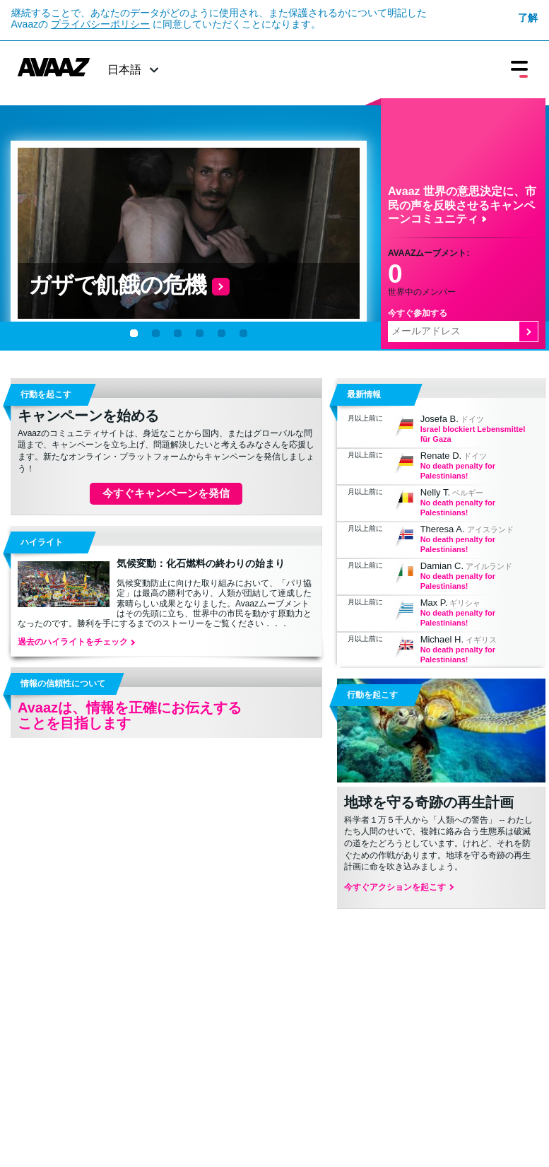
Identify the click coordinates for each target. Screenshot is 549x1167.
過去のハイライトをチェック (76, 642)
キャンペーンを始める (88, 415)
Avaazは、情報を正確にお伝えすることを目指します (130, 715)
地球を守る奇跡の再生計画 (429, 802)
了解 (528, 17)
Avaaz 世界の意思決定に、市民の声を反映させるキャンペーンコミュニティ (462, 204)
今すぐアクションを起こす (398, 887)
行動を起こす (372, 695)
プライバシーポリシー (100, 24)
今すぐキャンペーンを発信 (166, 493)
